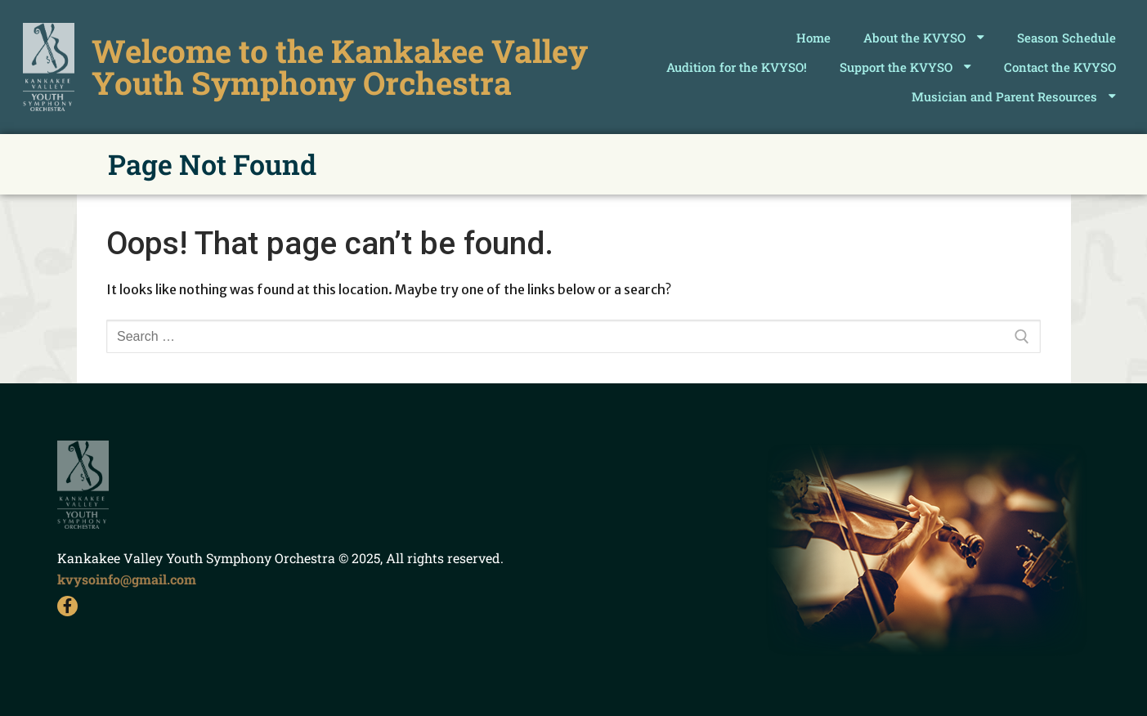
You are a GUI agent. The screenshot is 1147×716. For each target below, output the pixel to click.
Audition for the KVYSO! (736, 67)
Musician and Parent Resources (1014, 96)
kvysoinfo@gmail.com (126, 579)
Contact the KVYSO (1060, 67)
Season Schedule (1066, 37)
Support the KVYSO (905, 66)
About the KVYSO (923, 37)
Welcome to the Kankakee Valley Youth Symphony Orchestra (340, 66)
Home (813, 37)
